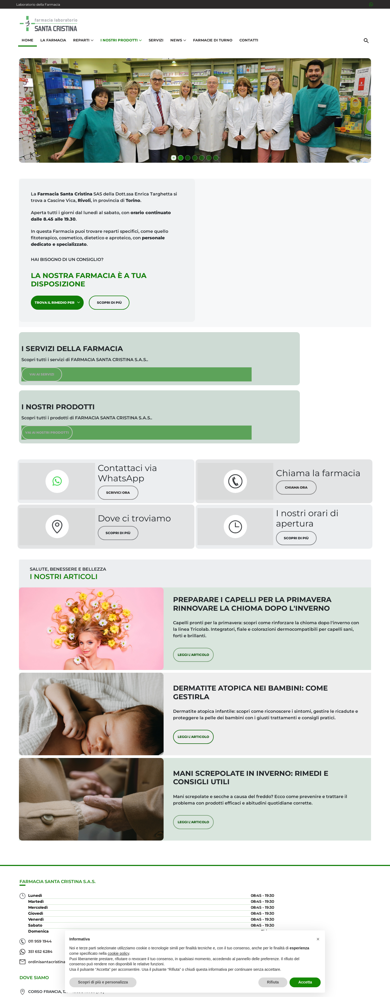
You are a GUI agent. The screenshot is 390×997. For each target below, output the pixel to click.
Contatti (247, 45)
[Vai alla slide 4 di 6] (201, 159)
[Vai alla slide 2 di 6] (187, 159)
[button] (318, 939)
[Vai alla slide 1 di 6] (180, 159)
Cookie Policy (358, 990)
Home (25, 45)
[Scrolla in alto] (377, 975)
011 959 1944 (40, 946)
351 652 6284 (40, 956)
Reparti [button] (81, 45)
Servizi (154, 45)
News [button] (176, 45)
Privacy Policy (330, 990)
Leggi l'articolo (232, 620)
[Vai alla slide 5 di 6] (209, 159)
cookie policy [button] (118, 953)
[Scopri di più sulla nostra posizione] (81, 480)
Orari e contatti (349, 918)
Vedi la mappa (162, 915)
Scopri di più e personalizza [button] (103, 982)
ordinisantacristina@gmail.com (59, 967)
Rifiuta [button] (273, 982)
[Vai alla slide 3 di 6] (194, 159)
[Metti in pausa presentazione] (173, 159)
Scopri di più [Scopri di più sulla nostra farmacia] (112, 304)
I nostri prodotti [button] (119, 45)
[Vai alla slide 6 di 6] (216, 159)
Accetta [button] (305, 982)
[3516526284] (371, 4)
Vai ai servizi (114, 382)
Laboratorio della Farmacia (38, 4)
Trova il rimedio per (60, 304)
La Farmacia (51, 45)
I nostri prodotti (348, 901)
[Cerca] (368, 45)
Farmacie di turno (210, 45)
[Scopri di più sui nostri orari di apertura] (263, 480)
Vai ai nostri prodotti (298, 377)
